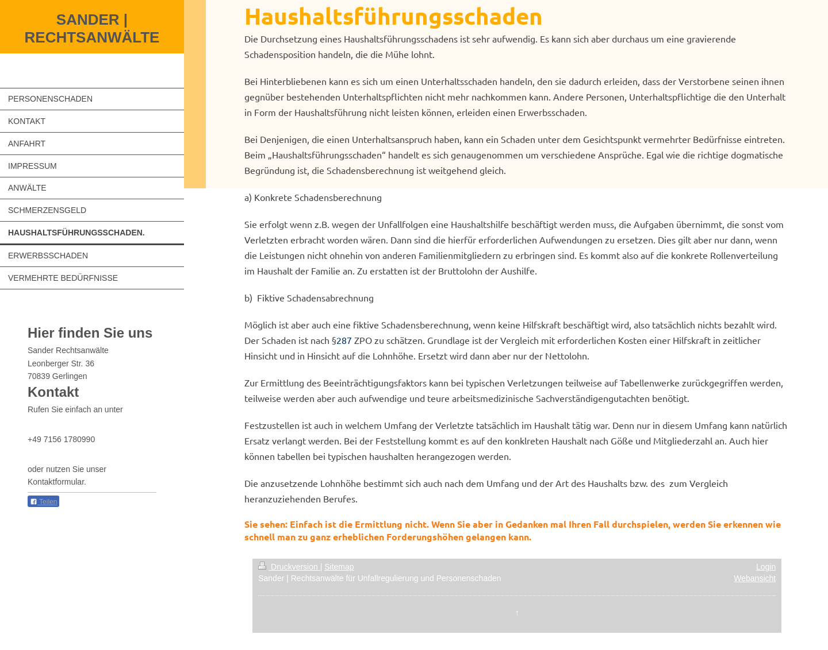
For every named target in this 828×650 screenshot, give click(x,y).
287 (344, 340)
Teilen (43, 502)
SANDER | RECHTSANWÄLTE (92, 28)
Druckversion (289, 566)
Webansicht (755, 578)
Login (766, 566)
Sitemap (339, 566)
